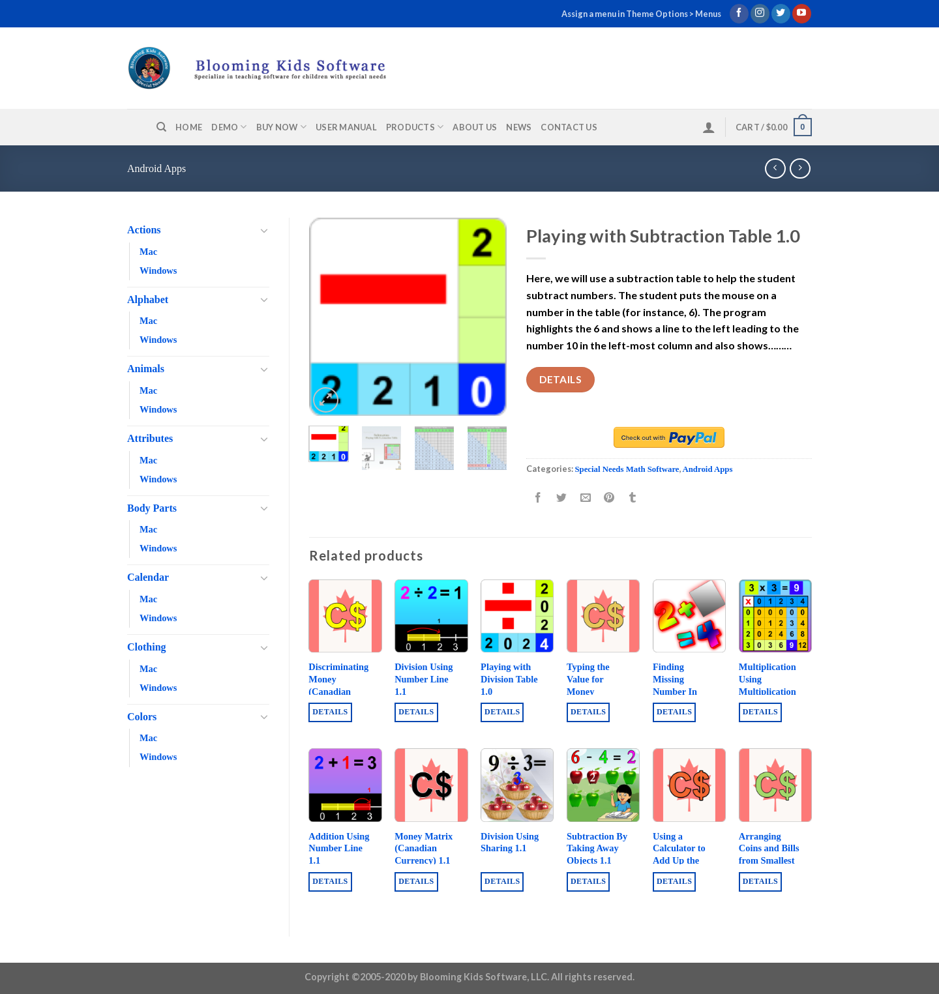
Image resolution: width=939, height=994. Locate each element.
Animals (145, 368)
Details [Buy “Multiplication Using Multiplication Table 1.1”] (760, 711)
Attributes (150, 438)
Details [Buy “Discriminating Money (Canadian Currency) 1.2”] (330, 711)
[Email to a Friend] (585, 498)
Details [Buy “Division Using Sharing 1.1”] (502, 881)
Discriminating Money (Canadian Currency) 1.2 (338, 685)
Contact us (569, 127)
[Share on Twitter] (562, 498)
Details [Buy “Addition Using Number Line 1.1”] (330, 881)
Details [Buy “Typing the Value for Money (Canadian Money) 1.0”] (588, 711)
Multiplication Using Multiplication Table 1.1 (767, 685)
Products (415, 127)
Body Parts (152, 508)
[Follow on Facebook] (739, 13)
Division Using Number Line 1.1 (424, 679)
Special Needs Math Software (626, 469)
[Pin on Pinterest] (608, 498)
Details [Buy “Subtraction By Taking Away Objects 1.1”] (588, 881)
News (518, 127)
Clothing (146, 646)
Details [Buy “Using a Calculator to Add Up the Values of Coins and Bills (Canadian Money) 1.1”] (674, 881)
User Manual (346, 127)
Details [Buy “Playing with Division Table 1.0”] (502, 711)
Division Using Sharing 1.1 (510, 842)
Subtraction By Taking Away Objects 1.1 (597, 848)
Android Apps (156, 168)
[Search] (161, 127)
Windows (158, 270)
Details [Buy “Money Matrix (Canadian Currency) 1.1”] (416, 881)
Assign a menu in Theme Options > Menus (641, 13)
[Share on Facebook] (538, 498)
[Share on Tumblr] (633, 498)
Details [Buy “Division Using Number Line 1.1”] (416, 711)
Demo (228, 127)
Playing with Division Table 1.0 (509, 679)
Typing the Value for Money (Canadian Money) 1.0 (589, 691)
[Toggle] (264, 230)
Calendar (148, 577)
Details (560, 379)
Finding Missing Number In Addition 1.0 (677, 685)
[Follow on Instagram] (760, 13)
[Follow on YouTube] (801, 13)
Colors (141, 716)
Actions (144, 229)
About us (475, 127)
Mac (148, 251)
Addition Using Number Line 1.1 (338, 848)
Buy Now (281, 127)
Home (188, 127)
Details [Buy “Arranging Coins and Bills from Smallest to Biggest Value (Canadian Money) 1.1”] (760, 881)
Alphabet (147, 299)
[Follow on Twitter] (780, 13)
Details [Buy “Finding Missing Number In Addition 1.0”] (674, 711)
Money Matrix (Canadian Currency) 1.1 (424, 848)
